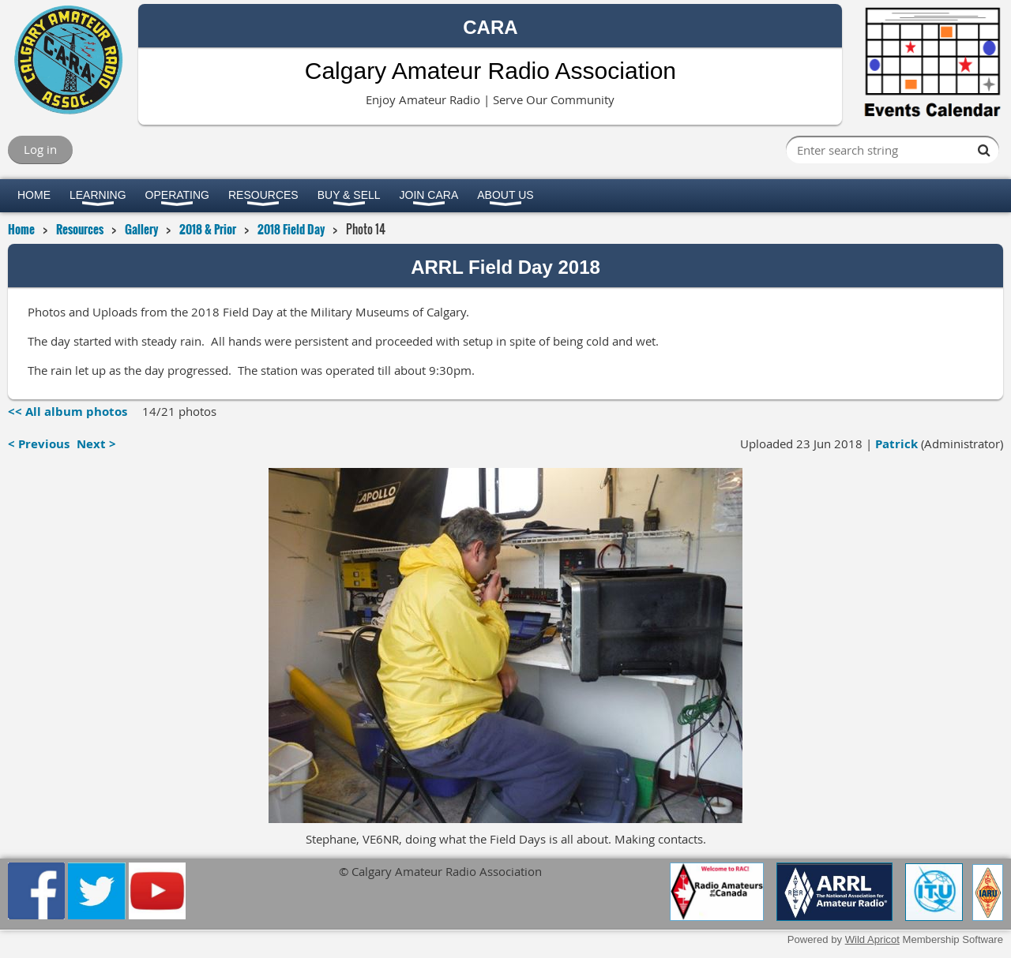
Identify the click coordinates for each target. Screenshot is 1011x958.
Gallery (141, 229)
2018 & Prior (207, 229)
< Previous (39, 444)
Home (21, 229)
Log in (40, 149)
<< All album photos (67, 411)
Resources (79, 229)
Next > (96, 444)
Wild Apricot (872, 939)
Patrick (896, 444)
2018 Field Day (291, 229)
